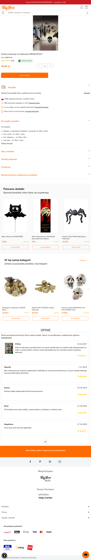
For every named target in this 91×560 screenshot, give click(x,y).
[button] (4, 555)
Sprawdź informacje (41, 107)
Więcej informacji (7, 143)
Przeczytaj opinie (34, 103)
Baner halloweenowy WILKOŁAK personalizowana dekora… (43, 238)
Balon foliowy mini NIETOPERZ (12, 237)
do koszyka (25, 75)
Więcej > (83, 260)
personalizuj (45, 247)
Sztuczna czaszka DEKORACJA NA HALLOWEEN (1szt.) (73, 309)
